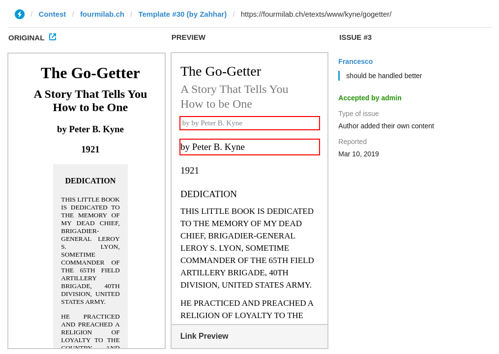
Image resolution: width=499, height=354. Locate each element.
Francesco (355, 61)
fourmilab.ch (102, 14)
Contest (52, 14)
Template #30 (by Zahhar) (182, 14)
